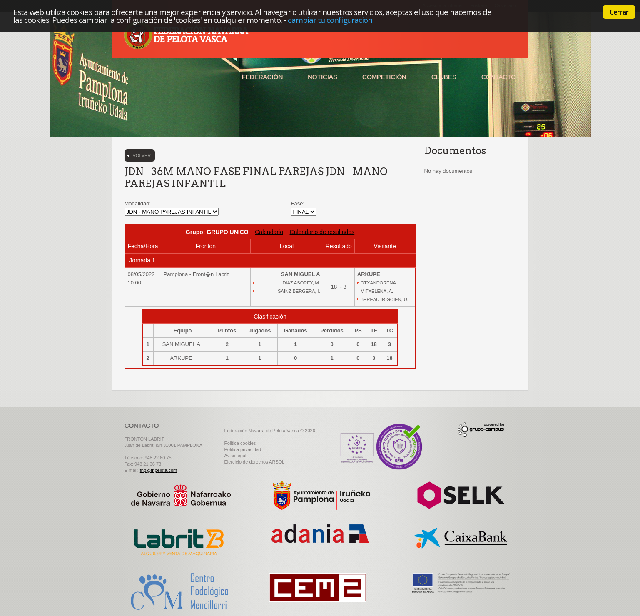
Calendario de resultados (322, 232)
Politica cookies (240, 443)
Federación (262, 76)
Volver (142, 155)
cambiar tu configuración (330, 20)
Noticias (322, 76)
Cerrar (619, 12)
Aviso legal (235, 455)
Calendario (269, 232)
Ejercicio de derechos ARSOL (254, 461)
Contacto (498, 76)
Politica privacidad (242, 449)
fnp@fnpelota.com (158, 470)
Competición (384, 76)
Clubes (443, 76)
